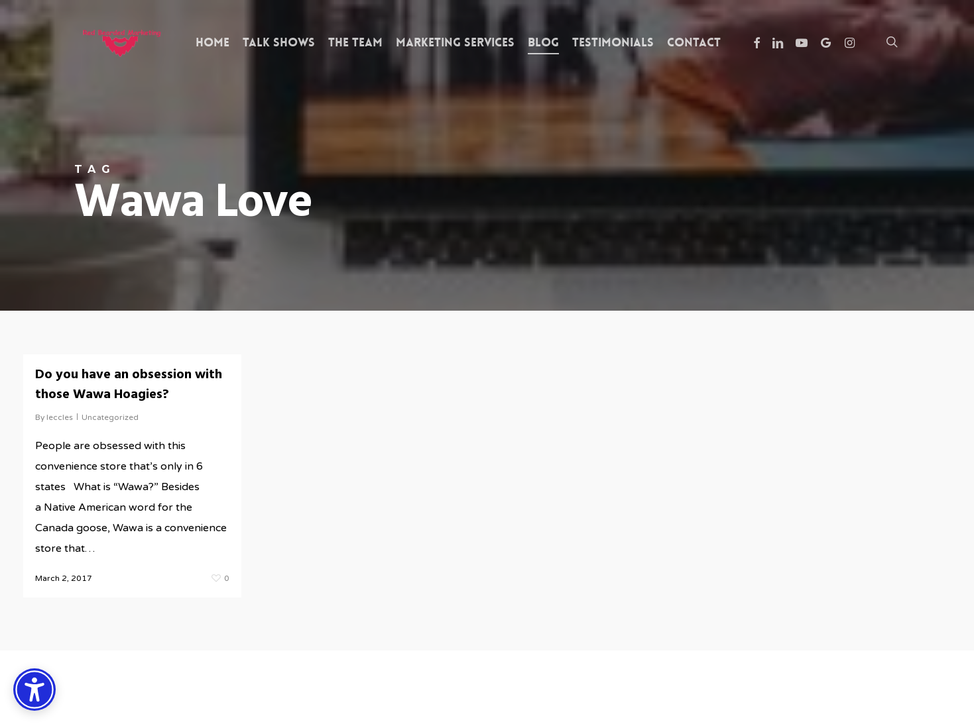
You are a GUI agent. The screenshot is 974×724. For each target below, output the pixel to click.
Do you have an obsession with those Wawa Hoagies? (128, 384)
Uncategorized (110, 417)
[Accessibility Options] (34, 689)
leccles (59, 417)
